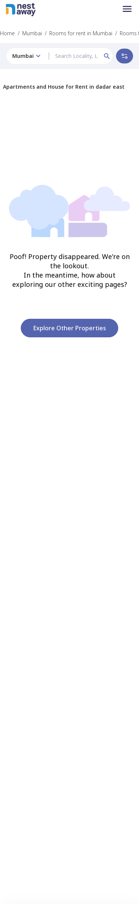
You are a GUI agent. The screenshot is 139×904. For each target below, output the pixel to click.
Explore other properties (69, 328)
